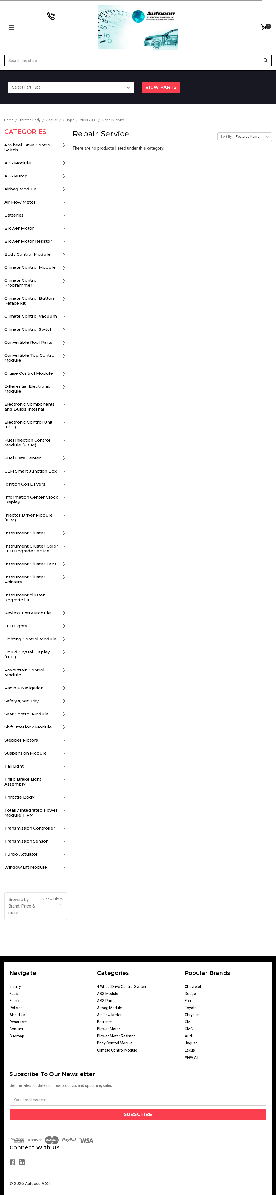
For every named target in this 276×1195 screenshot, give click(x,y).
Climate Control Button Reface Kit (29, 301)
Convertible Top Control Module (30, 358)
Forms (15, 1001)
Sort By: (227, 136)
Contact (16, 1029)
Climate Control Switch (28, 329)
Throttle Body (19, 797)
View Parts (161, 87)
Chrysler (192, 1015)
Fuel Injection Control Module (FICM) (27, 442)
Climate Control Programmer (21, 283)
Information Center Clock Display (31, 500)
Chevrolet (193, 986)
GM (187, 1022)
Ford (188, 1001)
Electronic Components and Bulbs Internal (29, 407)
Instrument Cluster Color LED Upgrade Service (31, 548)
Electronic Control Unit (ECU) (28, 425)
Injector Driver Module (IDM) (28, 517)
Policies (16, 1008)
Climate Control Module (30, 267)
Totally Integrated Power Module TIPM (31, 813)
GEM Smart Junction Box (30, 471)
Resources (19, 1022)
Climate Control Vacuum (30, 316)
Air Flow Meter (20, 202)
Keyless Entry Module (27, 612)
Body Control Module (27, 254)
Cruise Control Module (28, 373)
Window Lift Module (25, 867)
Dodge (190, 993)
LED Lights (15, 625)
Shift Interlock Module (28, 727)
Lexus (190, 1050)
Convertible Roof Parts (28, 342)
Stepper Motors (21, 740)
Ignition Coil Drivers (24, 484)
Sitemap (17, 1036)
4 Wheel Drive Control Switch (28, 147)
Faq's (14, 993)
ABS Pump (15, 176)
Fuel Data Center (22, 458)
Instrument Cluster (24, 533)
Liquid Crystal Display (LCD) (27, 654)
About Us (17, 1015)
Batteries (14, 215)
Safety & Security (21, 700)
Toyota (191, 1008)
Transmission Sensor (26, 841)
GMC (189, 1029)
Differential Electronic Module (27, 389)
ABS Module (17, 162)
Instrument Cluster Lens (30, 564)
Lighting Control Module (30, 639)
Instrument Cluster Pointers (24, 579)
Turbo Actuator (21, 854)
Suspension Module (25, 753)
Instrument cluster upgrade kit (24, 597)
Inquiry (15, 986)
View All (191, 1057)
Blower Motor (19, 228)
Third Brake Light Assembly (22, 782)
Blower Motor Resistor (28, 241)
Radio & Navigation (23, 687)
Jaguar (191, 1043)
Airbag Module (20, 189)
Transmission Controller (29, 828)
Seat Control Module (26, 714)
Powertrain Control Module (24, 672)
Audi (189, 1036)
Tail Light (14, 766)
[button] (35, 906)
